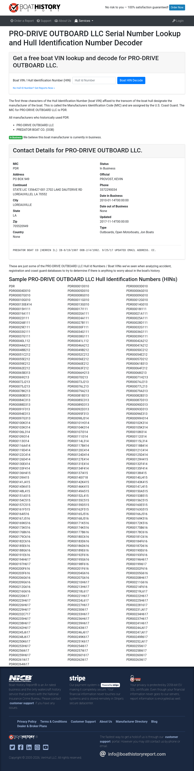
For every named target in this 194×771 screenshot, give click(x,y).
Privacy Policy (26, 721)
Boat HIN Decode (131, 80)
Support (44, 21)
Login (178, 21)
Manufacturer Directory (131, 721)
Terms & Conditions (53, 721)
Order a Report (22, 21)
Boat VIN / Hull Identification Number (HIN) (42, 80)
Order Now (177, 7)
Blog (154, 721)
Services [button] (82, 21)
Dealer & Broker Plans (32, 726)
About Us (62, 21)
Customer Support (83, 721)
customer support (22, 703)
